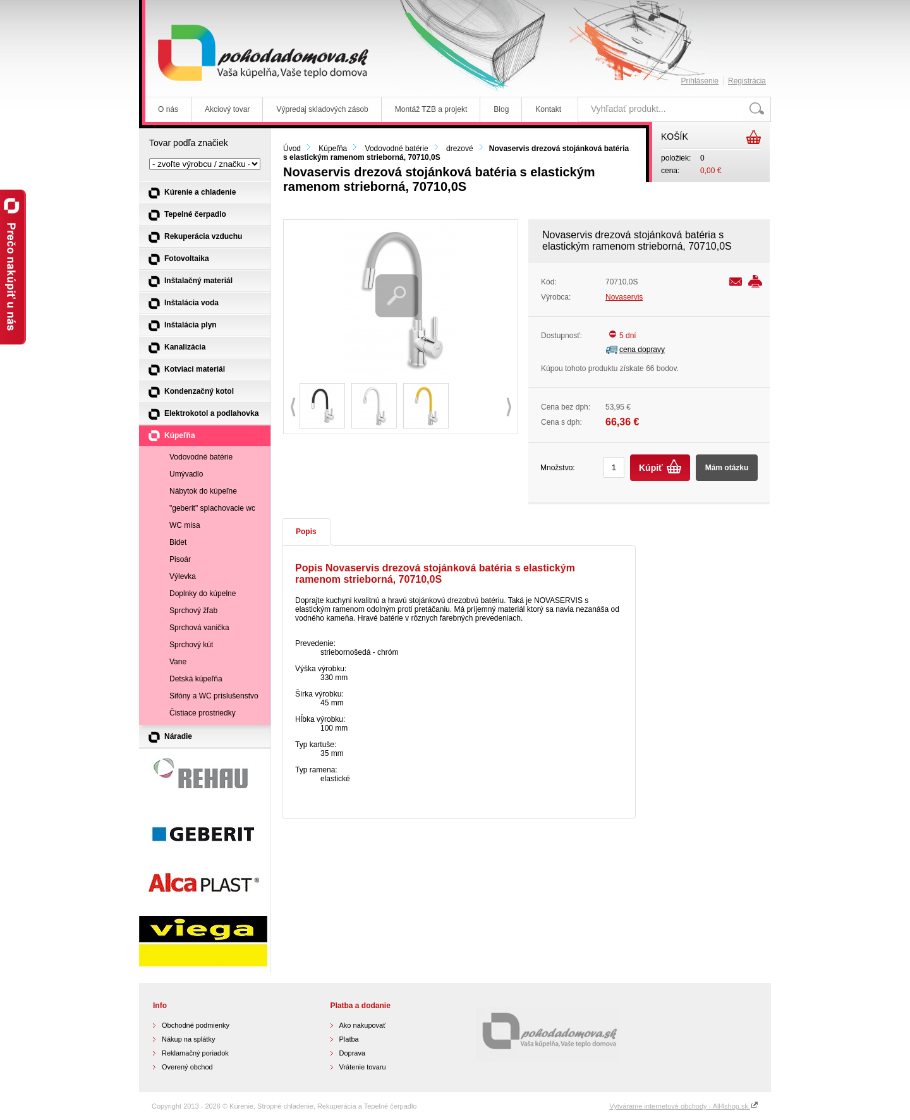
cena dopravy (642, 349)
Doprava (352, 1053)
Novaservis (624, 297)
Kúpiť (651, 468)
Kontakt (548, 109)
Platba (349, 1039)
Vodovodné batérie (396, 148)
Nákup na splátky (188, 1039)
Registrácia (747, 80)
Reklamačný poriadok (195, 1053)
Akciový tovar (227, 109)
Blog (501, 109)
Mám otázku (727, 467)
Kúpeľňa (332, 148)
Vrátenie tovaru (362, 1067)
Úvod (292, 148)
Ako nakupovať (362, 1025)
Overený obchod (187, 1067)
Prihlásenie (700, 80)
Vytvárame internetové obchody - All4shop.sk (683, 1106)
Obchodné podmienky (195, 1025)
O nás (168, 109)
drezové (459, 148)
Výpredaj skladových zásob (322, 109)
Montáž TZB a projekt (431, 109)
